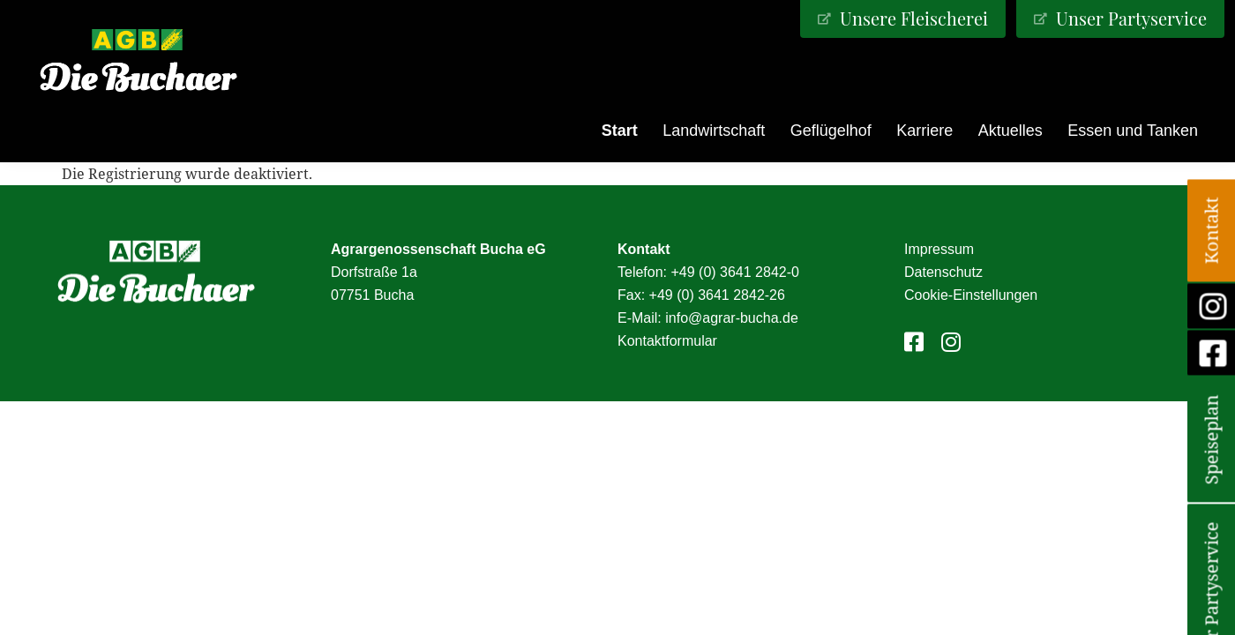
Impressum (939, 249)
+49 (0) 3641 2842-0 (734, 272)
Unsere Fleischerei (911, 18)
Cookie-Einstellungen (970, 295)
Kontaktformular (667, 340)
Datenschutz (943, 272)
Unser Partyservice (1129, 18)
